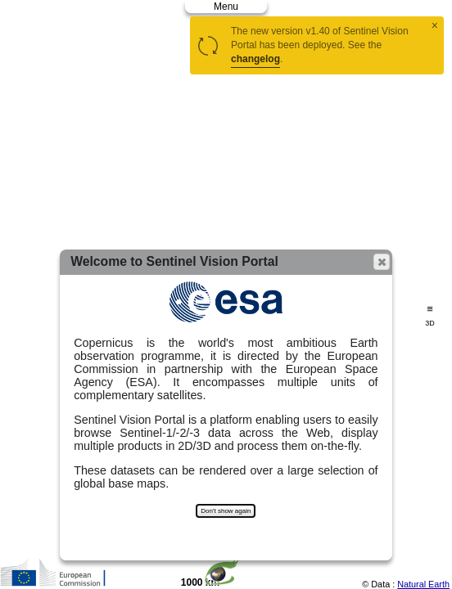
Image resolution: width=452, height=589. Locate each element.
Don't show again (226, 511)
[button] (381, 262)
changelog (255, 59)
